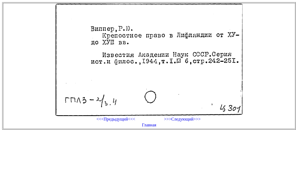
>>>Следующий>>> (182, 119)
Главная (149, 125)
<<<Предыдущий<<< (115, 119)
